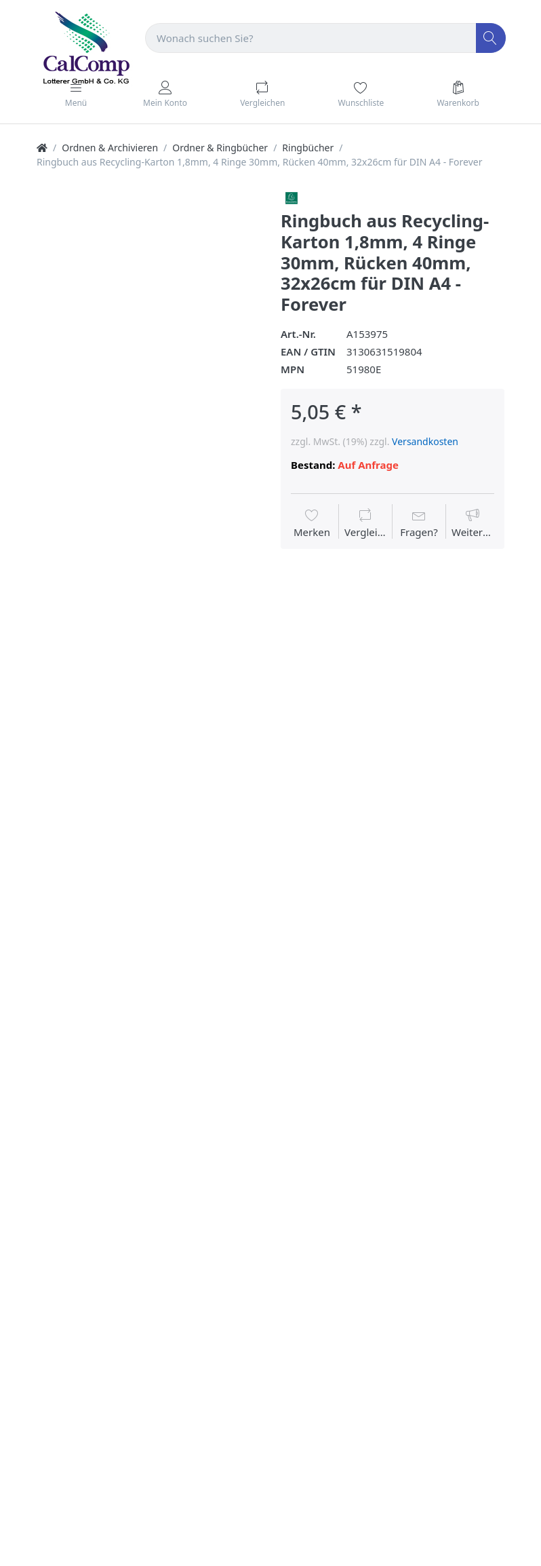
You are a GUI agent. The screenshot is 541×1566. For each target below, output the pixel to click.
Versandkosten (425, 441)
